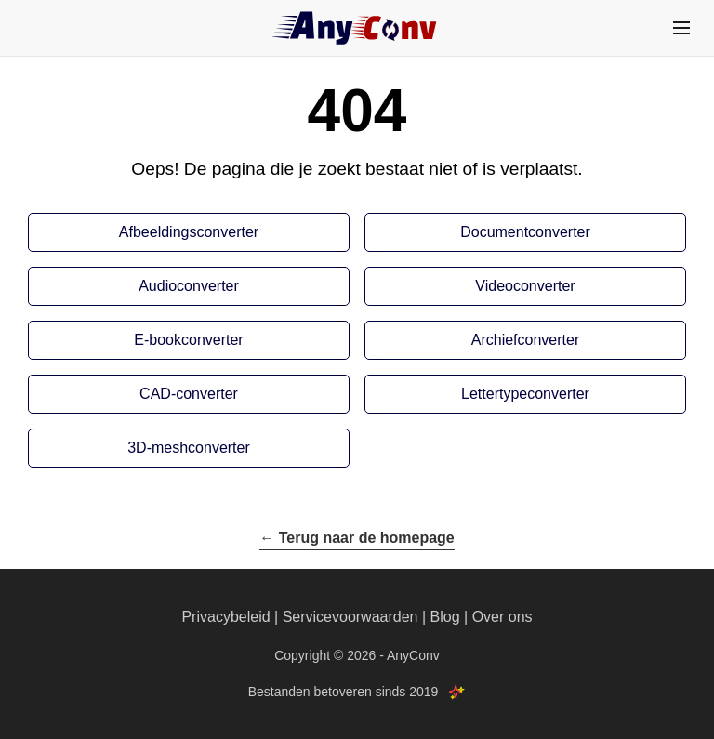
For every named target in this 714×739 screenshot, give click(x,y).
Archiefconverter (525, 340)
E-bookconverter (188, 340)
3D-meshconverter (188, 447)
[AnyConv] (357, 27)
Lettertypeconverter (525, 394)
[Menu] (681, 27)
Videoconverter (525, 286)
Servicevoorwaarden (350, 617)
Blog (445, 617)
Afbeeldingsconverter (188, 232)
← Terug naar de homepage (357, 538)
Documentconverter (525, 232)
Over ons (502, 617)
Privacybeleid (225, 617)
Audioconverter (189, 286)
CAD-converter (188, 394)
